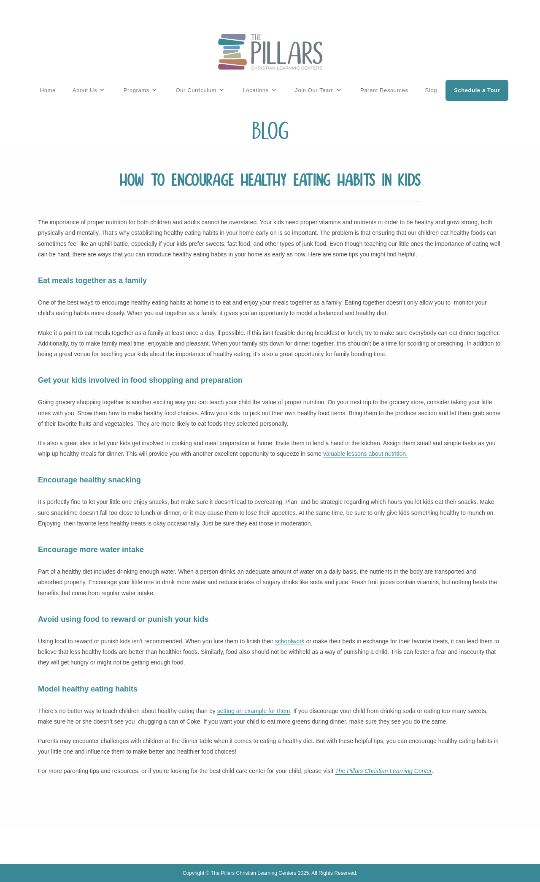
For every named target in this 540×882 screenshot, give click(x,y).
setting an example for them (253, 711)
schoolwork (290, 641)
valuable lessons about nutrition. (365, 453)
